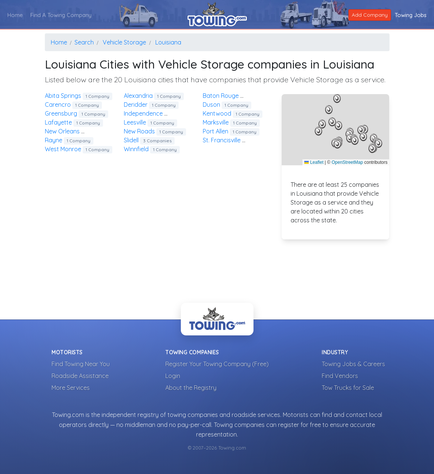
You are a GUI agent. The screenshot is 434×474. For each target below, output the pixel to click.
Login (172, 375)
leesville (150, 122)
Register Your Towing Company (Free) (217, 364)
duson (227, 104)
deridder (151, 104)
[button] (332, 122)
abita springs (78, 95)
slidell (149, 140)
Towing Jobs (411, 15)
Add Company (370, 14)
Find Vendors (340, 375)
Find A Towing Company (61, 15)
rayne (69, 140)
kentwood (232, 113)
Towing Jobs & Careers (353, 364)
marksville (231, 122)
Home (15, 15)
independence (159, 113)
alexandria (154, 95)
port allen (231, 131)
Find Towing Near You (81, 364)
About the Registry (190, 387)
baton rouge (239, 95)
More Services (71, 387)
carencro (73, 104)
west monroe (78, 149)
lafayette (74, 122)
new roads (155, 131)
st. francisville (237, 140)
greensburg (76, 113)
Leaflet (313, 162)
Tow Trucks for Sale (348, 387)
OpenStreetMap (347, 162)
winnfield (152, 149)
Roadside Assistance (80, 375)
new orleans (80, 131)
